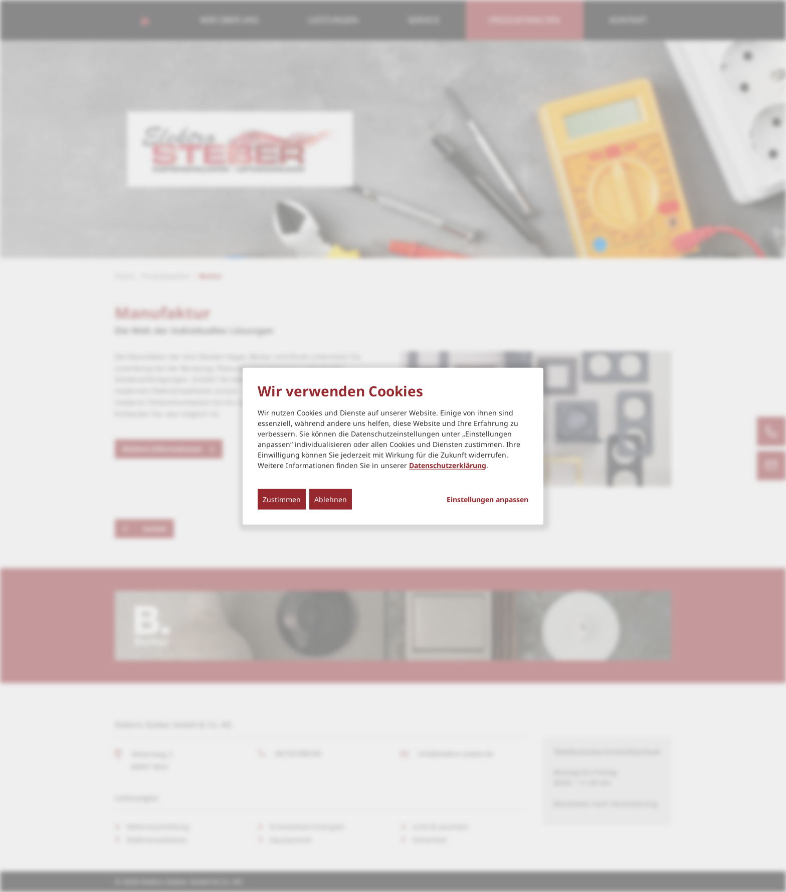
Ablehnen (330, 499)
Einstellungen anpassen (487, 499)
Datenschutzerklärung (447, 465)
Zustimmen (282, 499)
